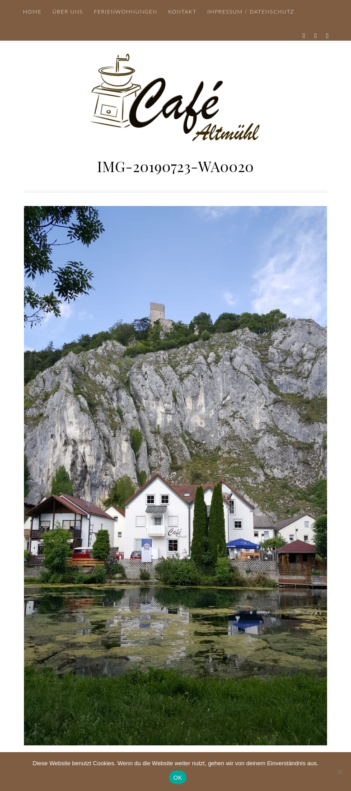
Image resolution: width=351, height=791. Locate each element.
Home (32, 11)
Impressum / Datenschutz (250, 11)
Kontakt (182, 11)
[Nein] (339, 771)
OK (177, 777)
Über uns (67, 11)
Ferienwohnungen (126, 11)
